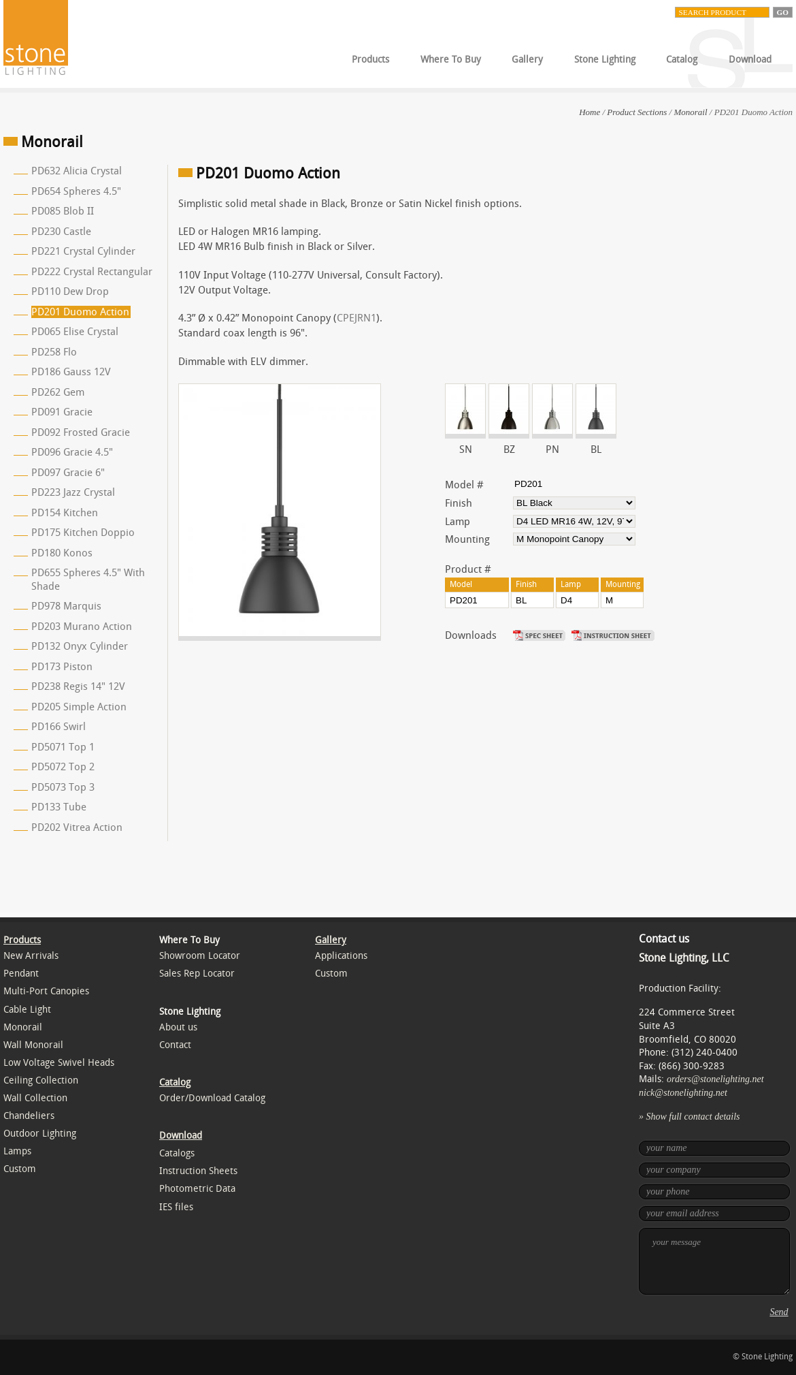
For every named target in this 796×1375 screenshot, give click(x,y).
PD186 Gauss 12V (71, 372)
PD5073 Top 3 (63, 787)
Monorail (690, 112)
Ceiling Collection (40, 1080)
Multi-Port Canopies (46, 991)
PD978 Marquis (66, 606)
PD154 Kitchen (64, 513)
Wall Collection (35, 1098)
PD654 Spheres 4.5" (76, 191)
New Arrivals (31, 956)
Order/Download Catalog (212, 1098)
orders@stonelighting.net (715, 1079)
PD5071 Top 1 (63, 747)
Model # (464, 485)
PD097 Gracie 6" (68, 473)
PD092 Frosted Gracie (80, 432)
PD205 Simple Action (79, 707)
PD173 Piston (62, 667)
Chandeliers (28, 1116)
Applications (341, 956)
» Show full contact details (689, 1116)
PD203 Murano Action (81, 626)
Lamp (457, 522)
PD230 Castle (61, 231)
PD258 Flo (54, 352)
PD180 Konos (62, 553)
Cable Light (27, 1009)
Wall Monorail (33, 1045)
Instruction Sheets (198, 1171)
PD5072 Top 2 (63, 767)
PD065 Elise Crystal (74, 332)
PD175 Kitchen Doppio (83, 532)
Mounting (467, 539)
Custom (19, 1169)
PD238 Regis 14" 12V (78, 686)
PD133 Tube (58, 807)
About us (178, 1027)
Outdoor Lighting (39, 1133)
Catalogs (177, 1153)
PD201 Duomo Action (80, 312)
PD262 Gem (57, 392)
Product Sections (637, 112)
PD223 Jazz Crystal (73, 492)
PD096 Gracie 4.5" (72, 452)
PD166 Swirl (58, 727)
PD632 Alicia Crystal (76, 171)
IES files (176, 1207)
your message (714, 1261)
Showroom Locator (199, 956)
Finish (458, 503)
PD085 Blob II (62, 211)
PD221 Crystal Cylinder (83, 251)
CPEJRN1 (356, 318)
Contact (175, 1045)
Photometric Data (197, 1189)
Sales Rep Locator (197, 973)
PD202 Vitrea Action (76, 827)
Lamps (17, 1151)
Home (589, 112)
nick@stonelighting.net (683, 1093)
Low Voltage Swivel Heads (58, 1063)
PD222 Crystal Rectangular (91, 272)
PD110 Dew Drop (70, 291)
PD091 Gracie (62, 412)
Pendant (21, 973)
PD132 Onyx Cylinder (79, 646)
